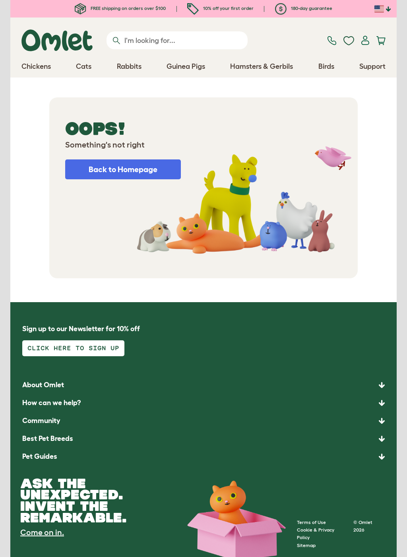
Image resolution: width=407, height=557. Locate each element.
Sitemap (306, 545)
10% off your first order (220, 8)
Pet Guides (39, 456)
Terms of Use (311, 522)
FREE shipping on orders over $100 (120, 8)
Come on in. (42, 532)
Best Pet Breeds (47, 438)
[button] (203, 457)
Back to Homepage (123, 169)
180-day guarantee (303, 8)
